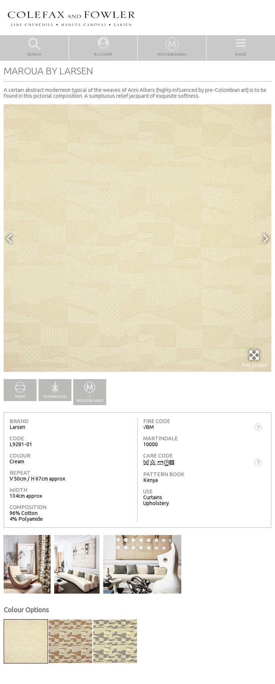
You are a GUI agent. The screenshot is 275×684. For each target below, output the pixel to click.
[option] (137, 238)
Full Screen (255, 359)
